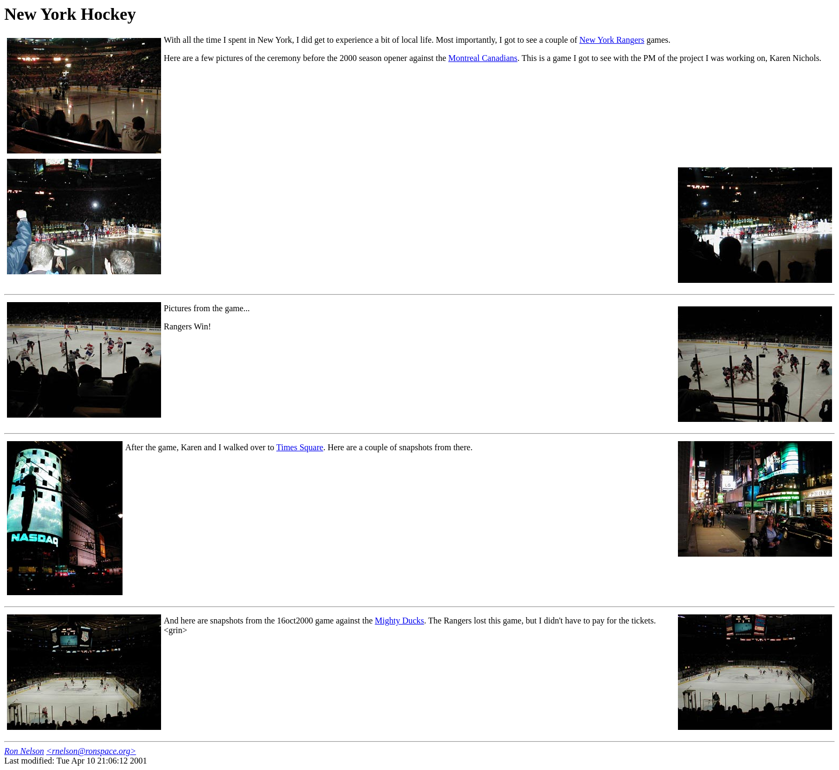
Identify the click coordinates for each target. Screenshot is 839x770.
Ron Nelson (24, 751)
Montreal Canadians (482, 58)
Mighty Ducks (399, 620)
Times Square (299, 447)
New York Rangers (611, 39)
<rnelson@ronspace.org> (91, 751)
